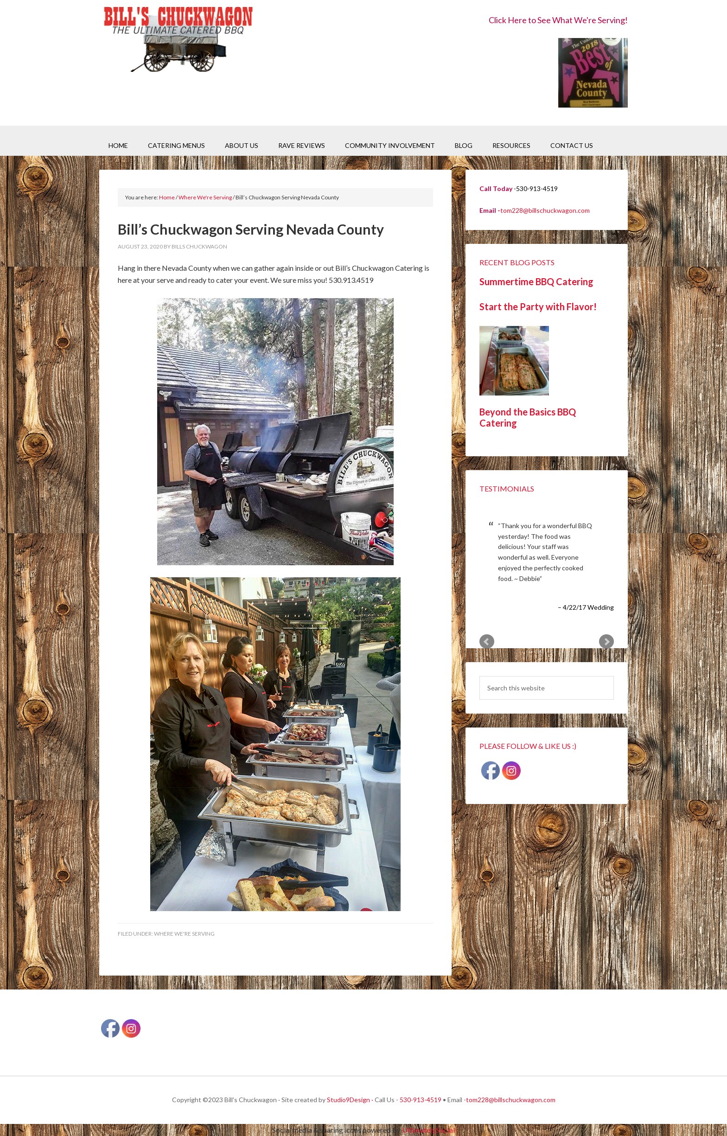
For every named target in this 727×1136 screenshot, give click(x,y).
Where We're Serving (184, 933)
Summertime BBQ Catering (536, 281)
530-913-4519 (420, 1100)
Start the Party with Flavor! (538, 306)
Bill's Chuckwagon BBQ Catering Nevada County (178, 40)
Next (606, 641)
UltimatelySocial (428, 1129)
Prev (486, 641)
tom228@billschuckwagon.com (545, 210)
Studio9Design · (350, 1100)
